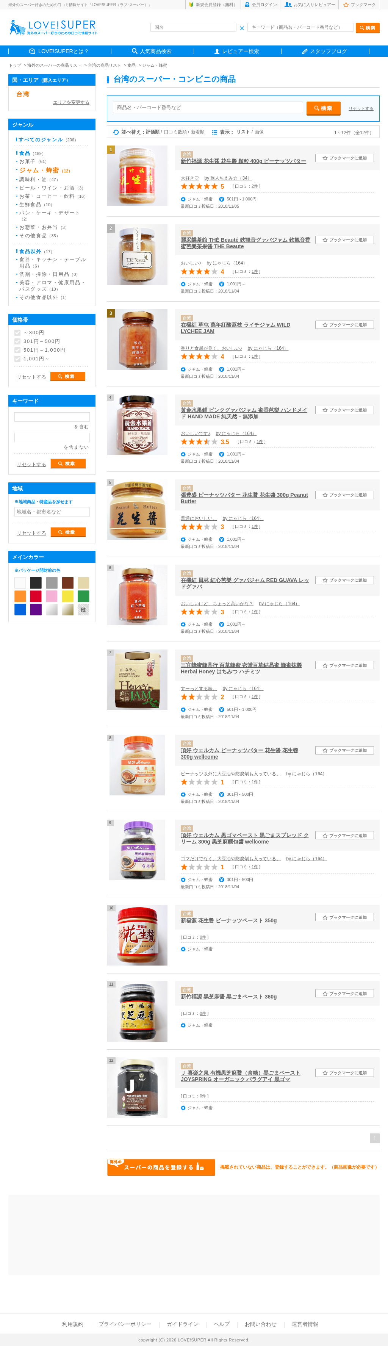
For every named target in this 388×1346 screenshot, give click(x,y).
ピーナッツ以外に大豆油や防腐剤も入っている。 (231, 773)
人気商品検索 (156, 51)
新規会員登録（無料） (217, 4)
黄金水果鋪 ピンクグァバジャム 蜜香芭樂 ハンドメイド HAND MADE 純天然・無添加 (244, 413)
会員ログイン (264, 4)
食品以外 (37, 251)
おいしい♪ (191, 263)
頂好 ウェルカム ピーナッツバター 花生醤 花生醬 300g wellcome (239, 753)
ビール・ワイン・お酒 (52, 188)
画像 (259, 132)
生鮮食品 (37, 204)
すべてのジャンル (48, 139)
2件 (255, 186)
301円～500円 (42, 341)
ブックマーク (363, 4)
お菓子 (34, 161)
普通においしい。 (199, 518)
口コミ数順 (175, 132)
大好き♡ (190, 178)
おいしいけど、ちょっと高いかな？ (217, 603)
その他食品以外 (44, 297)
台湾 (23, 94)
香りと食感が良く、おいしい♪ (211, 348)
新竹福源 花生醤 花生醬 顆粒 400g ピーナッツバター (243, 161)
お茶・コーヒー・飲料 (53, 196)
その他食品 (39, 235)
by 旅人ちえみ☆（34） (228, 178)
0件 (203, 937)
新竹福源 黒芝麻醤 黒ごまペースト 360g (229, 997)
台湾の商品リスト (104, 65)
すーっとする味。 (199, 688)
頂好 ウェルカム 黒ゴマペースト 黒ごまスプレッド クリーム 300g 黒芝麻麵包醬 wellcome (245, 838)
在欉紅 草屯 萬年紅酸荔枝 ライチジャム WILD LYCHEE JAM (235, 328)
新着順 (198, 132)
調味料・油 (39, 179)
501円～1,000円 (44, 350)
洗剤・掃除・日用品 (49, 274)
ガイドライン (183, 1324)
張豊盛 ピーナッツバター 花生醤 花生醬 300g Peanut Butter (244, 498)
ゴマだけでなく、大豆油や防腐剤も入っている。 (231, 858)
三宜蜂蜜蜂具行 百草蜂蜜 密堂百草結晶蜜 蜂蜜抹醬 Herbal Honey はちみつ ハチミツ (241, 668)
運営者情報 (305, 1324)
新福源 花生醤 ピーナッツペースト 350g (229, 920)
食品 (131, 65)
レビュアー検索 (240, 51)
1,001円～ (36, 359)
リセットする (361, 108)
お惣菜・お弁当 (44, 227)
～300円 (34, 333)
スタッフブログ (328, 51)
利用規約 (72, 1324)
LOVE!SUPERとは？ (63, 51)
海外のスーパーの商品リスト (54, 65)
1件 (255, 271)
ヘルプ (222, 1324)
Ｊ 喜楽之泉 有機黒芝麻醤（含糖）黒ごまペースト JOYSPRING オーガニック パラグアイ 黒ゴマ (240, 1076)
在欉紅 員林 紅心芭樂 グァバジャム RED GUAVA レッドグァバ (245, 583)
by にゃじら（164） (227, 263)
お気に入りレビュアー (314, 4)
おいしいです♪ (195, 433)
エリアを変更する (71, 102)
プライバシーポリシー (125, 1324)
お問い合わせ (261, 1324)
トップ (15, 65)
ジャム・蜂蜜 (154, 65)
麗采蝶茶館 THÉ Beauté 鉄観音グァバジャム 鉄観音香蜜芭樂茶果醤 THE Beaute (245, 243)
